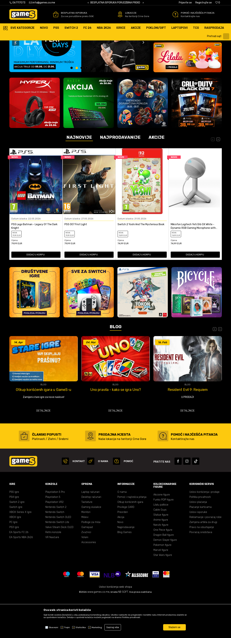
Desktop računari (91, 537)
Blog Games (124, 572)
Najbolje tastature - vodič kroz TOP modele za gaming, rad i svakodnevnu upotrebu (43, 430)
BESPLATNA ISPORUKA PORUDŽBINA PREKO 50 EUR (119, 2)
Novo (120, 562)
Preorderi (122, 552)
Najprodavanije (120, 177)
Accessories (88, 582)
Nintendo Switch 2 (55, 547)
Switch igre (15, 547)
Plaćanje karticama (200, 547)
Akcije (157, 177)
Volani (84, 577)
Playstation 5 (52, 537)
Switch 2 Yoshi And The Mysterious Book (141, 264)
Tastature (86, 542)
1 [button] (72, 108)
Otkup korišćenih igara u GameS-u (115, 430)
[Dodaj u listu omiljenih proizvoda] (59, 251)
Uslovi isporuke (198, 552)
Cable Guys (160, 550)
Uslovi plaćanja (198, 542)
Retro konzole (53, 572)
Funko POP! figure (163, 540)
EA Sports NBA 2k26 (21, 577)
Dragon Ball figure (163, 575)
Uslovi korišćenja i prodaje (204, 532)
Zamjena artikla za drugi (203, 562)
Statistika (81, 627)
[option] (115, 3)
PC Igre (13, 562)
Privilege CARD (125, 547)
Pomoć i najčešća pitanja (131, 537)
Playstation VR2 (54, 542)
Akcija (120, 557)
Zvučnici (86, 572)
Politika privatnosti (200, 537)
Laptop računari (90, 532)
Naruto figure (160, 565)
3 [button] (82, 108)
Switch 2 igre (16, 542)
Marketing (97, 627)
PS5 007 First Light (75, 264)
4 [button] (87, 108)
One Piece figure (162, 570)
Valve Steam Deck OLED (59, 567)
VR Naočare (52, 577)
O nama (122, 532)
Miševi (84, 557)
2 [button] (77, 108)
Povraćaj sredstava (200, 572)
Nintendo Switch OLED (58, 557)
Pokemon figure (162, 585)
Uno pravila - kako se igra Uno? (187, 430)
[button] (218, 36)
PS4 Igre (14, 537)
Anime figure (160, 560)
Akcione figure (161, 535)
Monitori (85, 552)
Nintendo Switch (54, 552)
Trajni (67, 627)
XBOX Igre (15, 557)
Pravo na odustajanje (201, 567)
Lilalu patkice (160, 545)
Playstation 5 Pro (55, 532)
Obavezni (53, 627)
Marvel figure (160, 590)
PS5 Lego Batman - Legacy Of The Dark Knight (34, 266)
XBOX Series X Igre (20, 552)
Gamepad (87, 567)
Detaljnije (43, 451)
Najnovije (79, 177)
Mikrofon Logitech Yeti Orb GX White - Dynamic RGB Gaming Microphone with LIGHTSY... (193, 266)
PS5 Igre (14, 532)
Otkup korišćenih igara (130, 542)
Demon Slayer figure (165, 580)
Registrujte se (203, 2)
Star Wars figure (162, 595)
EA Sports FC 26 (18, 572)
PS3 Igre (14, 567)
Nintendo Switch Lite (57, 562)
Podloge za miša (90, 562)
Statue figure (160, 555)
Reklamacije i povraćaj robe (205, 557)
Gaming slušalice (91, 547)
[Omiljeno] (217, 2)
